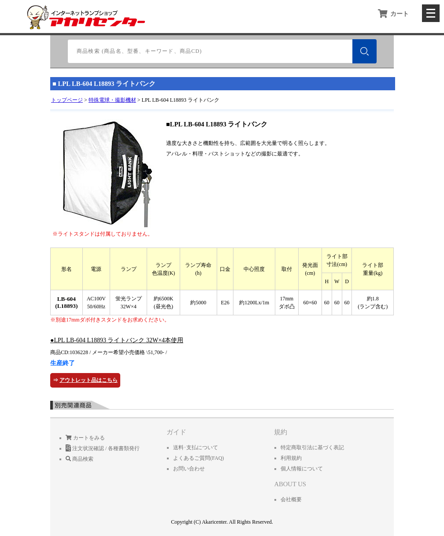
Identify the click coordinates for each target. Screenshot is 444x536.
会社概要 (291, 499)
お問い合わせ (189, 469)
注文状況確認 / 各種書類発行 (103, 448)
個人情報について (302, 469)
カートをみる (85, 438)
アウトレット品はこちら (88, 380)
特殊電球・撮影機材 (112, 100)
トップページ (67, 100)
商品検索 (79, 459)
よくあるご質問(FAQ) (198, 458)
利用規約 (291, 458)
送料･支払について (195, 447)
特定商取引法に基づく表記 (312, 447)
